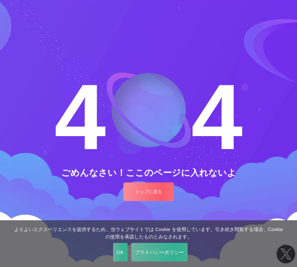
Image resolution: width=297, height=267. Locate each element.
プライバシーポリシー (159, 252)
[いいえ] (287, 243)
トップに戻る (148, 191)
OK (120, 252)
